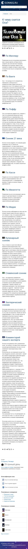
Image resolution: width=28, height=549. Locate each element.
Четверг (11, 461)
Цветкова (6, 530)
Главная (5, 13)
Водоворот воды (8, 494)
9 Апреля (4, 461)
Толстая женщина (9, 496)
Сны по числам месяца (10, 480)
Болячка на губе (8, 498)
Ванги (5, 515)
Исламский (6, 520)
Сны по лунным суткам (10, 487)
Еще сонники (5, 534)
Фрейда (5, 525)
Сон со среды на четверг (7, 467)
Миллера (6, 510)
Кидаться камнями (9, 501)
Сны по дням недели (9, 484)
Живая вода (7, 499)
